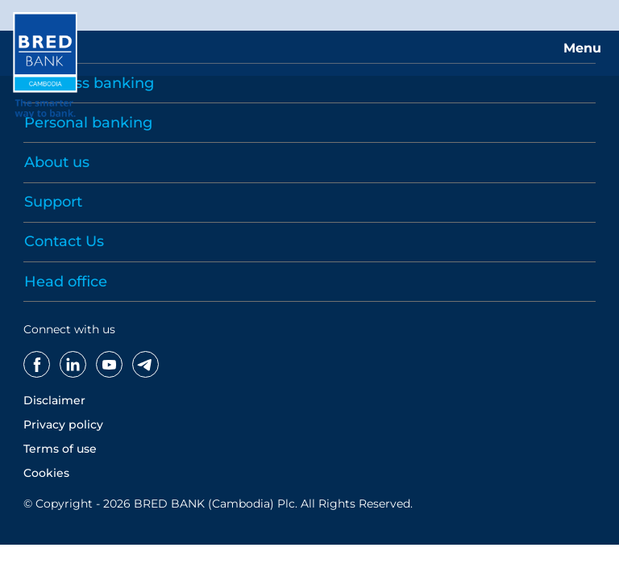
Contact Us (64, 241)
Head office (65, 281)
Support (53, 202)
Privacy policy (63, 424)
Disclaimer (54, 400)
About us (56, 162)
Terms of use (60, 448)
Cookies (46, 473)
